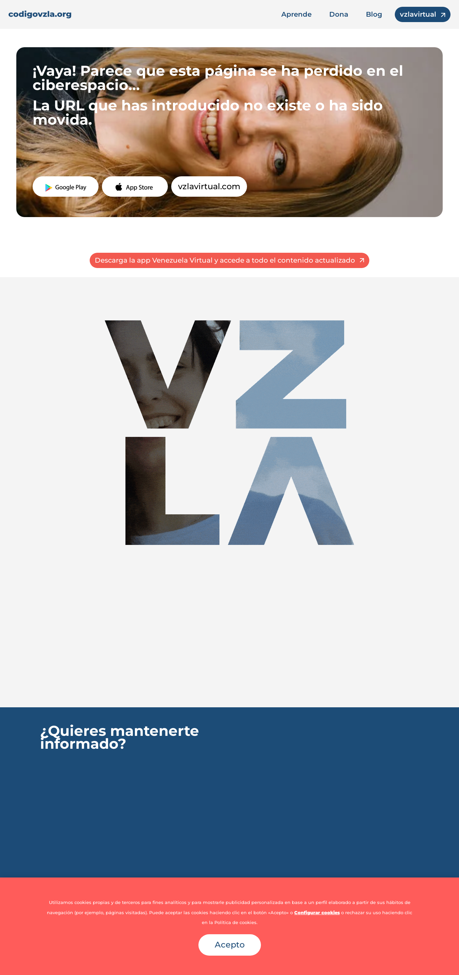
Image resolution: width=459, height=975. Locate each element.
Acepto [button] (230, 945)
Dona (338, 14)
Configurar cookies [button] (317, 912)
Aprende (296, 14)
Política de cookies (235, 922)
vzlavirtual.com (209, 186)
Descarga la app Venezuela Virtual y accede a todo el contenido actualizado (225, 260)
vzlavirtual (418, 14)
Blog (374, 14)
